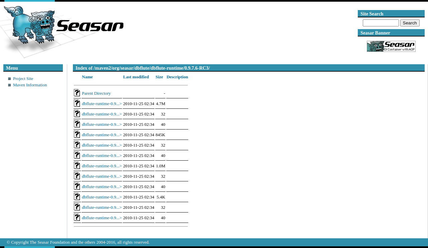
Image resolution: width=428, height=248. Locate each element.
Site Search (371, 13)
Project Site (23, 78)
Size (159, 76)
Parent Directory (96, 93)
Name (87, 76)
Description (177, 76)
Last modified (136, 76)
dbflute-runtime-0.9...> (102, 103)
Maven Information (30, 84)
